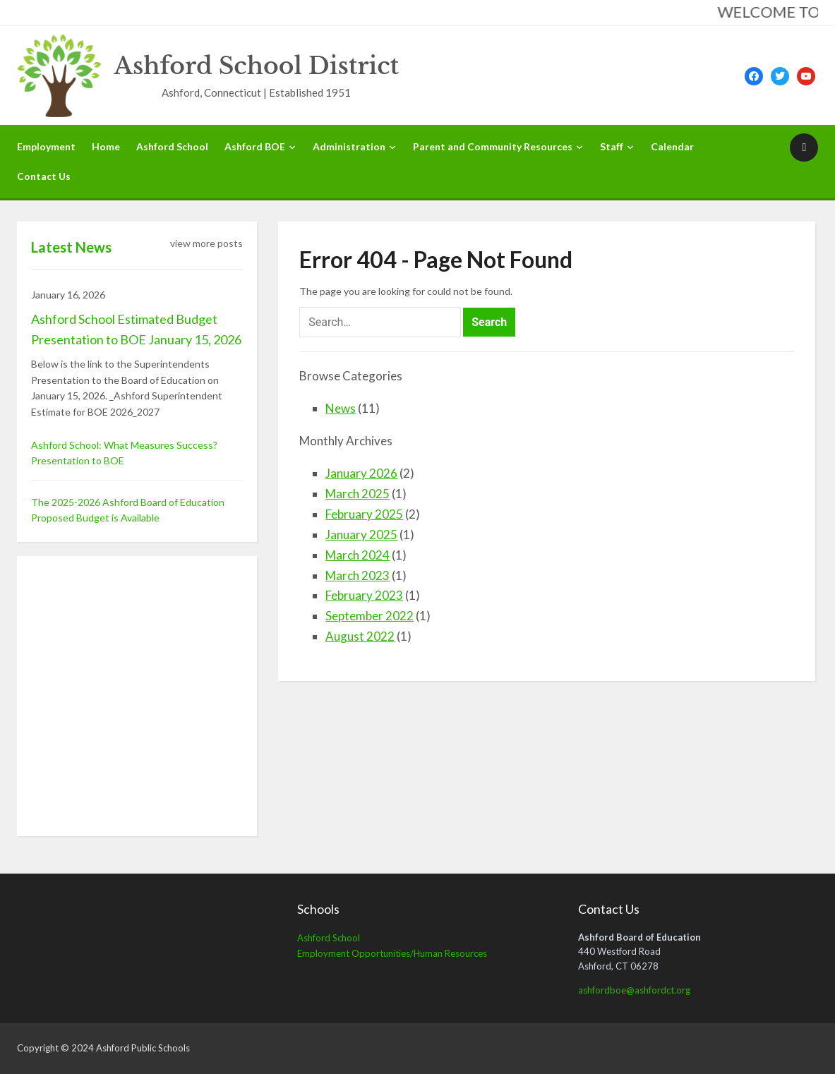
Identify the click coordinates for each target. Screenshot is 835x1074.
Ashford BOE (254, 146)
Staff (611, 146)
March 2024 (357, 555)
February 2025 (364, 514)
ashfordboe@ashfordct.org (634, 990)
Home (106, 146)
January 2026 (361, 473)
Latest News (71, 247)
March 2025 (357, 493)
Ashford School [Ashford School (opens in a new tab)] (328, 937)
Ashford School (172, 146)
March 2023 (357, 575)
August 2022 (360, 636)
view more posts (206, 243)
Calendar (672, 146)
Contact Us (44, 176)
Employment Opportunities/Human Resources (392, 953)
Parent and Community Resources (492, 146)
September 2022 (369, 615)
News (340, 408)
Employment (46, 146)
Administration (349, 146)
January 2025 (361, 534)
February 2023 (364, 595)
